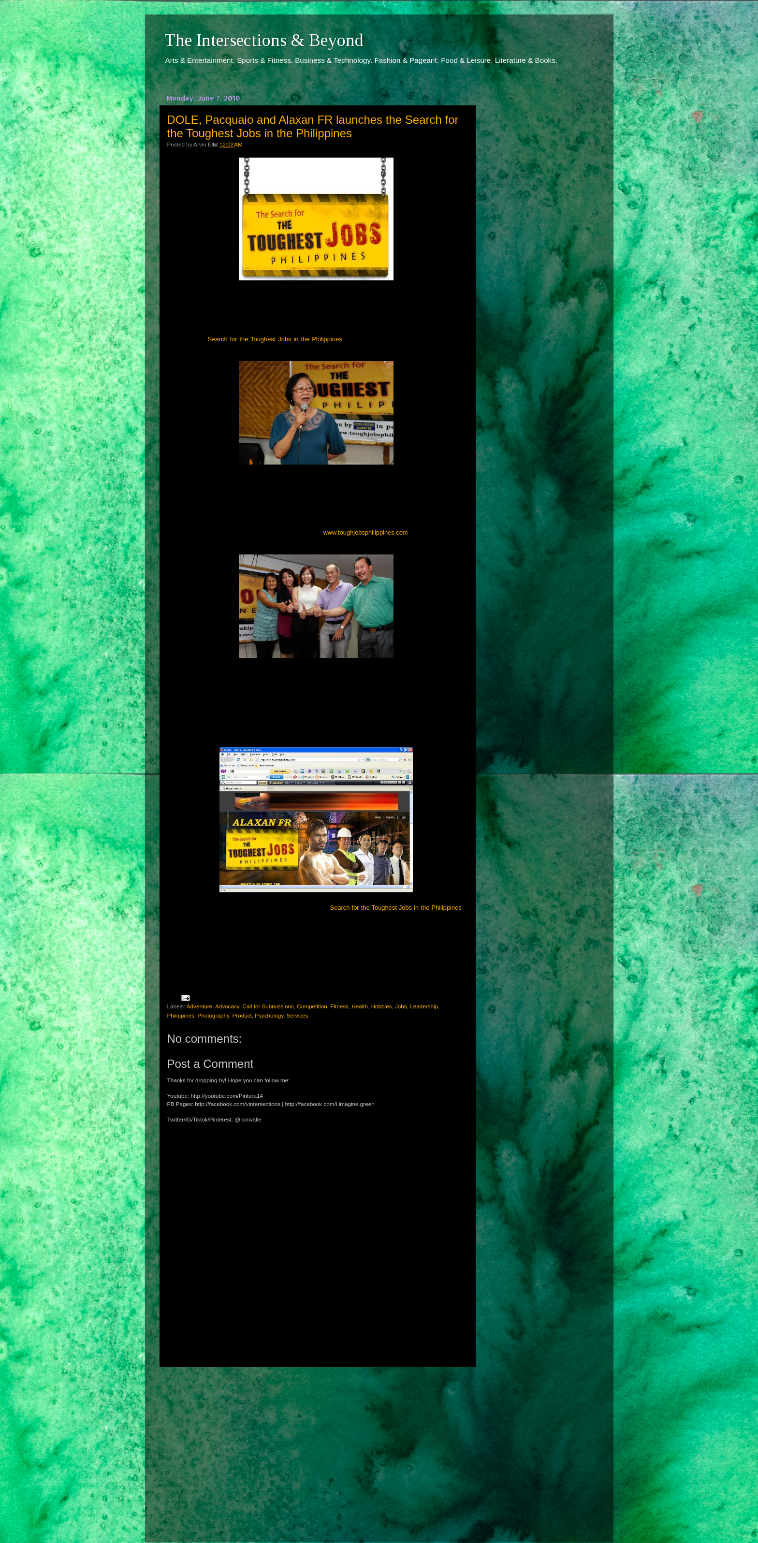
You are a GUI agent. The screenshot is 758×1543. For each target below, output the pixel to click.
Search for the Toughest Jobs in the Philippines (275, 339)
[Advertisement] (316, 1446)
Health (359, 1006)
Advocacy (227, 1006)
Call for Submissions (268, 1006)
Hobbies (381, 1006)
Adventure (199, 1006)
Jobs (401, 1006)
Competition (312, 1006)
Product (241, 1015)
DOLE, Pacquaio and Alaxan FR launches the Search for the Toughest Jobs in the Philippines (313, 126)
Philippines (181, 1015)
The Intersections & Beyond (264, 40)
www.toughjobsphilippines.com (365, 532)
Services (297, 1015)
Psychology (269, 1015)
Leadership (424, 1006)
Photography (213, 1015)
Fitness (339, 1006)
